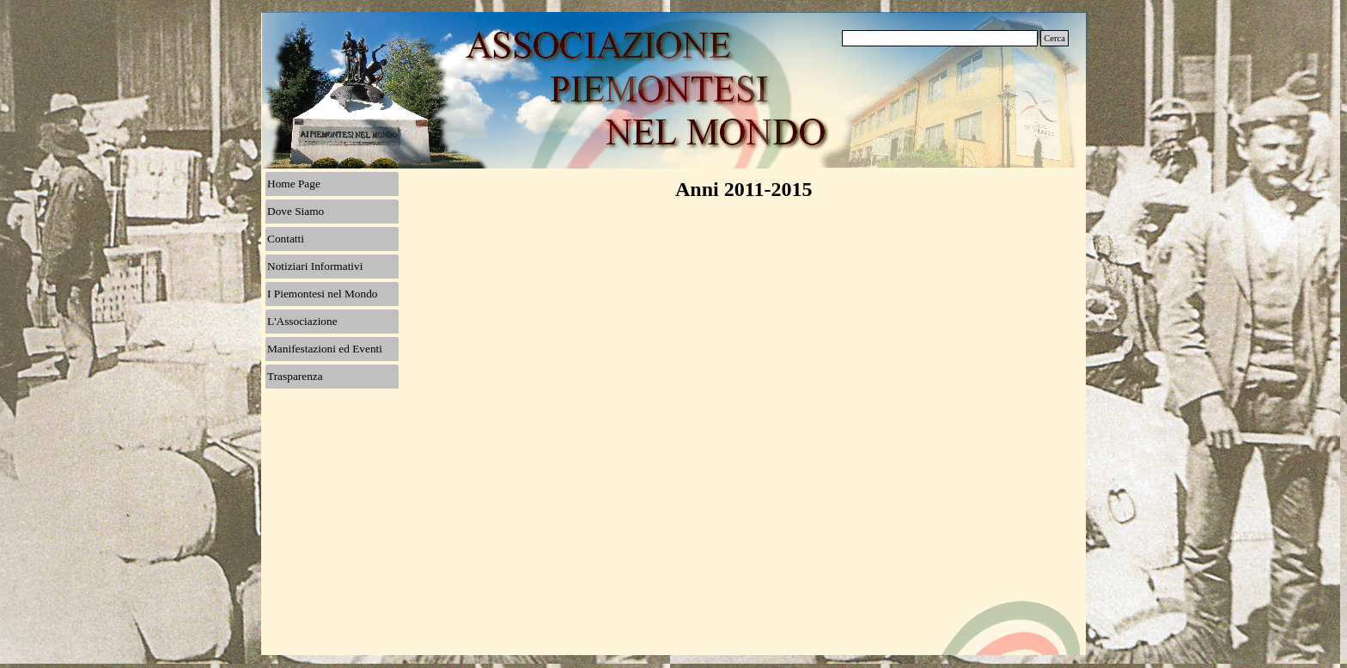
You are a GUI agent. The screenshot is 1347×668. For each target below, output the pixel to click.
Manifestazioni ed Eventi (324, 348)
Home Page (293, 183)
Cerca (1054, 38)
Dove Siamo (295, 211)
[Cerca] (940, 38)
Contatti (285, 238)
